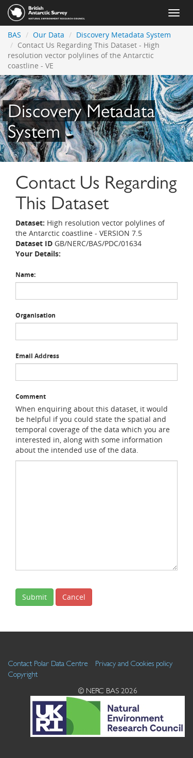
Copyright (23, 674)
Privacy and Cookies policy (133, 663)
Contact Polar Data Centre (48, 663)
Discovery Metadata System (123, 35)
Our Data (48, 35)
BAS (14, 35)
